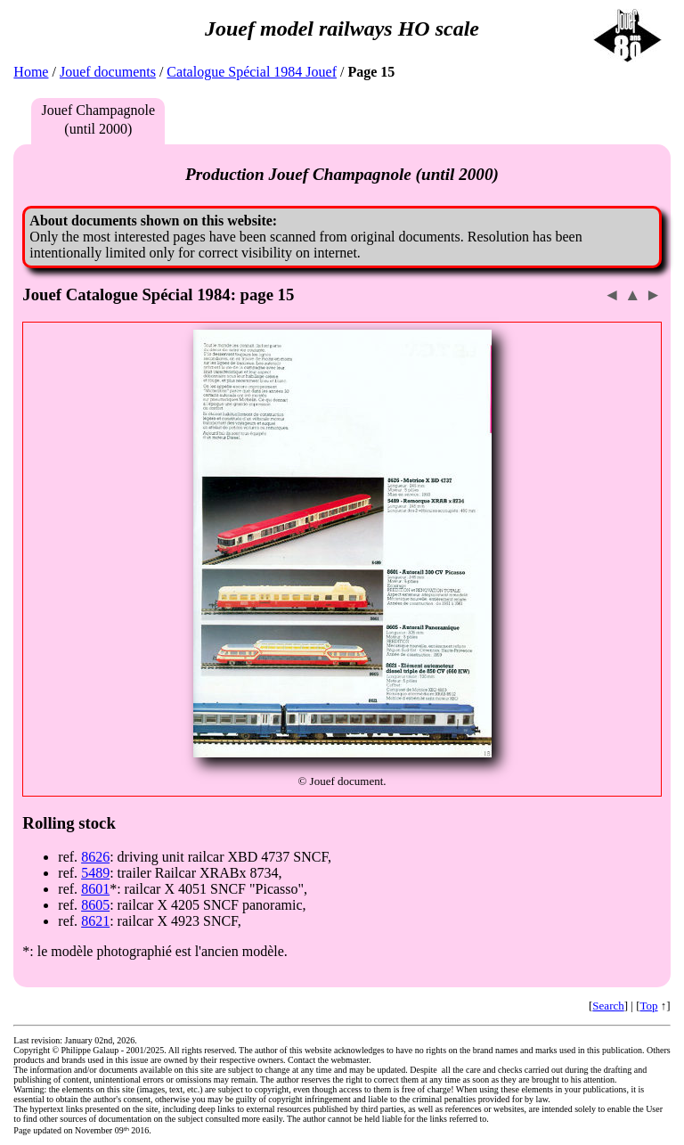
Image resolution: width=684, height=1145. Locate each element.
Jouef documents (108, 71)
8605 (95, 904)
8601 (95, 888)
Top (649, 1005)
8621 (95, 920)
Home (30, 71)
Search (607, 1005)
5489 (95, 872)
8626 (95, 856)
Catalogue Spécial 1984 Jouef (252, 71)
